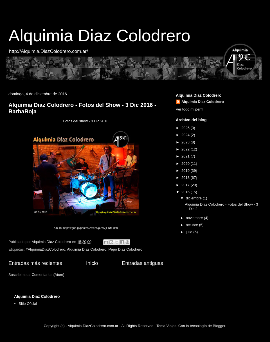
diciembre (194, 198)
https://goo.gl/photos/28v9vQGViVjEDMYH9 (90, 228)
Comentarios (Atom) (48, 275)
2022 (186, 149)
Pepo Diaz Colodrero (126, 249)
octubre (192, 225)
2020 (186, 163)
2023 (186, 142)
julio (190, 232)
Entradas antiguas (142, 263)
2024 (186, 135)
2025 (186, 128)
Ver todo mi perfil (189, 109)
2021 (186, 156)
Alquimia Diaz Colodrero (99, 35)
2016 (186, 192)
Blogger (219, 326)
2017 (186, 185)
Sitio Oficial (28, 304)
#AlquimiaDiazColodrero (45, 249)
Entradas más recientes (35, 263)
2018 (186, 178)
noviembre (195, 218)
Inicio (92, 263)
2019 (186, 170)
